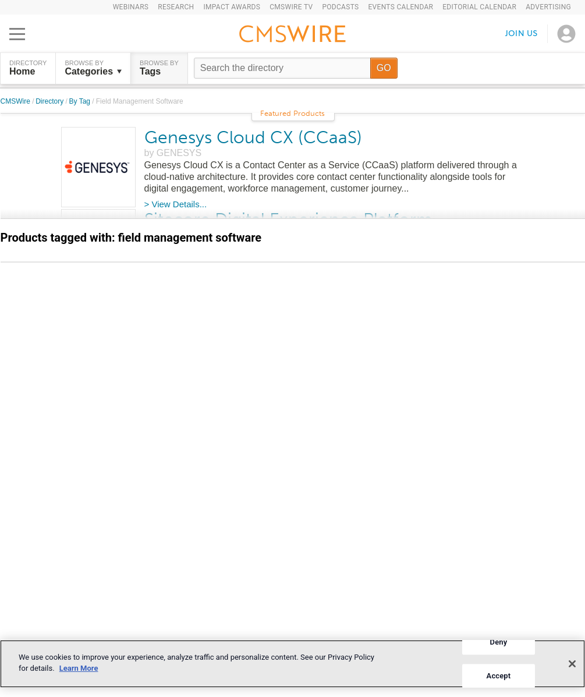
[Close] (572, 664)
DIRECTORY (28, 68)
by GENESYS (173, 153)
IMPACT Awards (231, 7)
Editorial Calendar (479, 7)
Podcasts (340, 7)
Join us (521, 33)
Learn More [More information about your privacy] (78, 668)
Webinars (131, 7)
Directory (50, 101)
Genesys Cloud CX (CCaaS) (253, 137)
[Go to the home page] (293, 35)
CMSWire (17, 101)
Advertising (548, 7)
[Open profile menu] (566, 33)
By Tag (81, 101)
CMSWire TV (291, 7)
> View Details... (175, 204)
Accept (499, 675)
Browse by (93, 68)
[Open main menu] (17, 34)
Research (176, 7)
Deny (499, 642)
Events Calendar (400, 7)
